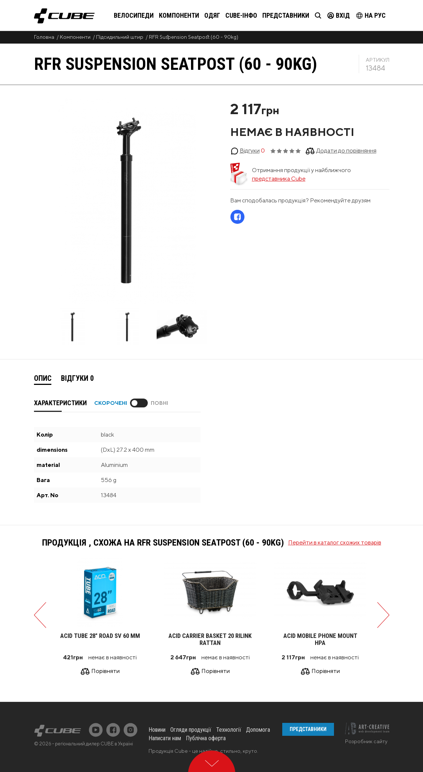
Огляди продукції (190, 729)
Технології (228, 729)
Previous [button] (36, 327)
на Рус (371, 15)
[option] (72, 327)
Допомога (258, 729)
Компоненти (179, 15)
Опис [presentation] (42, 378)
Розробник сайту (366, 741)
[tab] (42, 378)
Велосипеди (134, 15)
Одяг (212, 15)
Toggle (139, 403)
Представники (285, 15)
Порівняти (105, 670)
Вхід (338, 15)
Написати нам (165, 738)
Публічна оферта (206, 738)
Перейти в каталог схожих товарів (334, 542)
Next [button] (218, 327)
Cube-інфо (241, 15)
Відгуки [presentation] (77, 378)
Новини (157, 729)
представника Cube (279, 178)
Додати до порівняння (346, 150)
